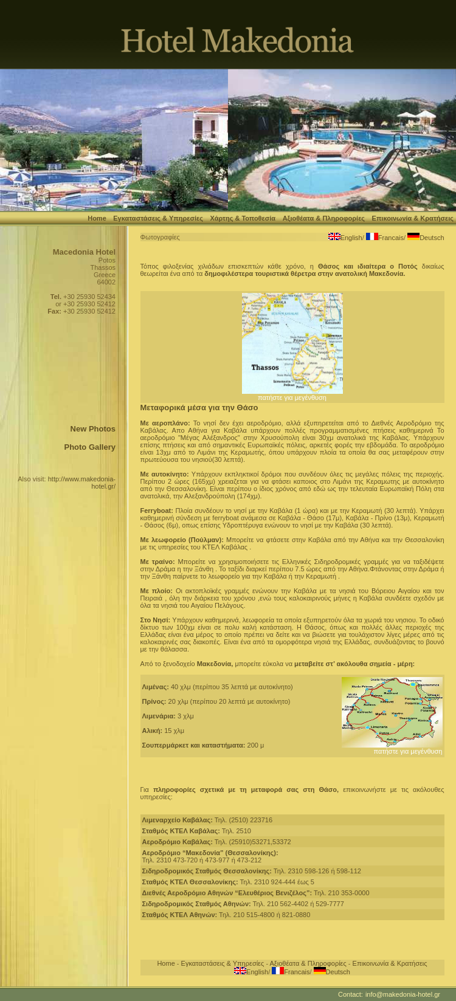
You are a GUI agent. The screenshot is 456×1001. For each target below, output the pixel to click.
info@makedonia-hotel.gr (402, 994)
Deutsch (432, 237)
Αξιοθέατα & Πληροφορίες (324, 218)
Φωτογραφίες (160, 237)
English (351, 237)
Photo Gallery (90, 447)
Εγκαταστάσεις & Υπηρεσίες (158, 218)
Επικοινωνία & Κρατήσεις (413, 218)
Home (97, 218)
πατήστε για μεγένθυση (292, 394)
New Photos (93, 428)
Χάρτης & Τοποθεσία (242, 218)
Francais (391, 237)
